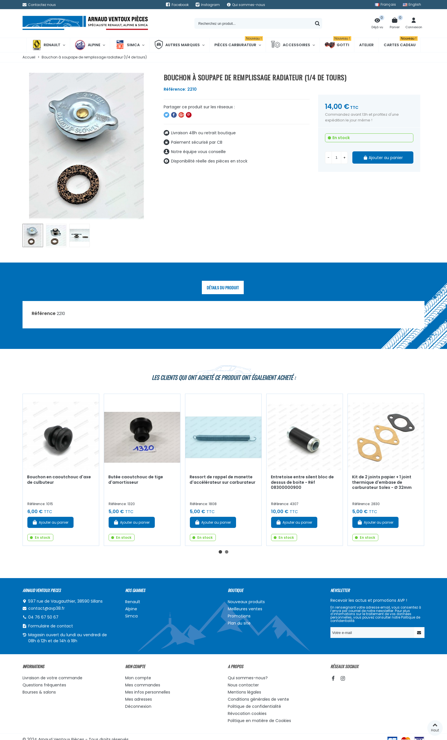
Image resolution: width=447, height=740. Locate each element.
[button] (220, 552)
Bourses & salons (39, 692)
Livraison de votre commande (52, 678)
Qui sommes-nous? (248, 678)
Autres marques (177, 45)
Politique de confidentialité (254, 706)
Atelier (366, 45)
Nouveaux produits (246, 602)
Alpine (87, 45)
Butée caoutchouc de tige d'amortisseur (135, 479)
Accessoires (290, 45)
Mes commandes (142, 685)
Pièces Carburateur (238, 43)
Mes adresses (138, 699)
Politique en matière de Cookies (259, 720)
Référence (44, 313)
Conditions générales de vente (258, 699)
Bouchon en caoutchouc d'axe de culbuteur (59, 479)
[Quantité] (336, 157)
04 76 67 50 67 (43, 617)
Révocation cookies (247, 713)
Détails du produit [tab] (223, 287)
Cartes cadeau (401, 43)
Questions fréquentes (44, 685)
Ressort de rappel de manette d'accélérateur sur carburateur (222, 479)
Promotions (239, 616)
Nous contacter (243, 685)
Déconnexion (138, 706)
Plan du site (239, 623)
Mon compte (138, 678)
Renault (46, 45)
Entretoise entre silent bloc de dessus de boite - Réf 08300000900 (302, 482)
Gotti (338, 45)
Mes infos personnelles (147, 692)
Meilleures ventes (245, 609)
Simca (127, 45)
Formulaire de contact (50, 626)
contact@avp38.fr (46, 608)
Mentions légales (244, 692)
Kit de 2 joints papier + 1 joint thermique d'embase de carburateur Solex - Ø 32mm (382, 482)
